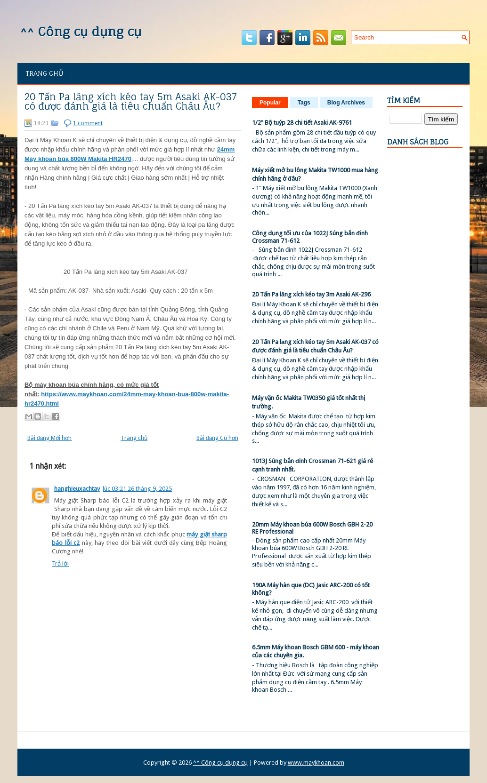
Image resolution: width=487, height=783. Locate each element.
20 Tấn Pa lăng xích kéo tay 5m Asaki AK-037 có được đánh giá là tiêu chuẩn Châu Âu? (130, 101)
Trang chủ (44, 73)
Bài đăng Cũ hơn (217, 438)
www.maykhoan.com (316, 762)
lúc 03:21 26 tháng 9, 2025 (137, 488)
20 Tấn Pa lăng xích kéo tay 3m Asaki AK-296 (311, 294)
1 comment (88, 123)
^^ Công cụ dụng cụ (80, 31)
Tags (304, 102)
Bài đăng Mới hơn (49, 438)
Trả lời (60, 563)
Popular (270, 102)
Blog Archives (346, 102)
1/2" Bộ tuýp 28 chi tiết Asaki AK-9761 (302, 122)
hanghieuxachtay (77, 488)
